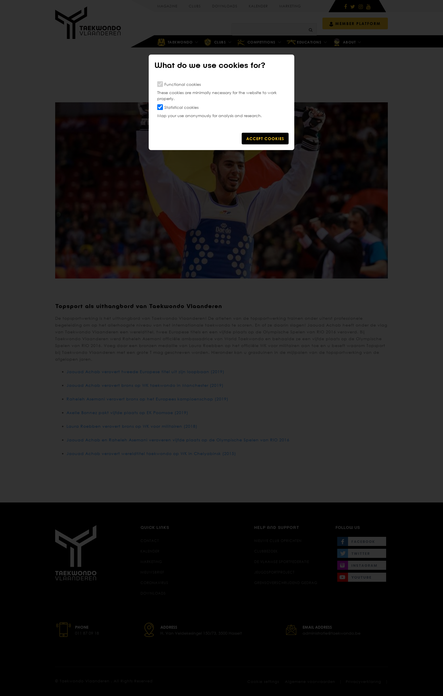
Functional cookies (182, 84)
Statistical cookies (181, 107)
